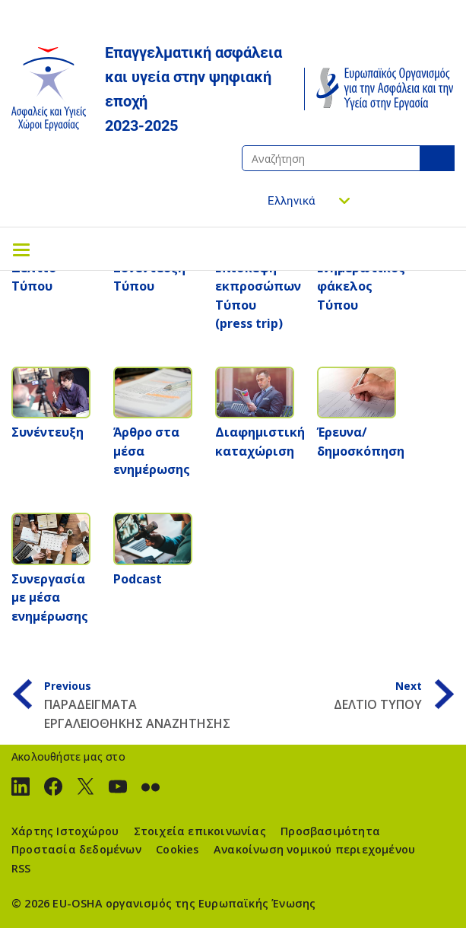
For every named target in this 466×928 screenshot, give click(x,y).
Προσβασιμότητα (330, 831)
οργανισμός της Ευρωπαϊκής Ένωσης (210, 903)
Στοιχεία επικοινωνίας (200, 831)
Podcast (137, 578)
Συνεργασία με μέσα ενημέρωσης (49, 597)
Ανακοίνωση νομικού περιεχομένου (314, 849)
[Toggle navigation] (21, 248)
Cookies (177, 849)
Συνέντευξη (47, 432)
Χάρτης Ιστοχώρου (65, 831)
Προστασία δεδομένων (76, 849)
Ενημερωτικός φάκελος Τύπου (361, 286)
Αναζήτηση (437, 158)
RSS (21, 868)
